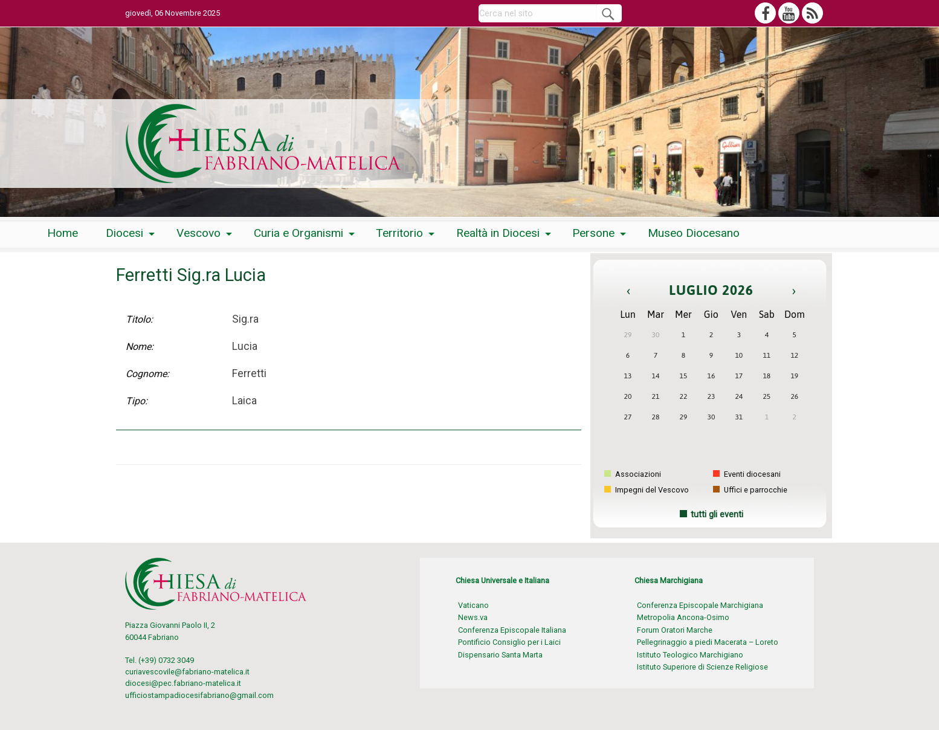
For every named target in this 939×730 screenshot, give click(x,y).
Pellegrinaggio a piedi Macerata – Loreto (707, 642)
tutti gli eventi (717, 514)
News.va (473, 617)
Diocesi (124, 233)
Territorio (399, 233)
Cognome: (147, 374)
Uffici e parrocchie (750, 489)
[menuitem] (62, 233)
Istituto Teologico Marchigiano (690, 654)
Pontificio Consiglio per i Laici (509, 642)
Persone (593, 233)
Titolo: (139, 319)
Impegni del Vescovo (646, 489)
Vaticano (473, 605)
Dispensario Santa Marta (500, 654)
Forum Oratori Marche (674, 630)
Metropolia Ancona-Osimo (683, 617)
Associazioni (632, 474)
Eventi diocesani (747, 474)
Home (62, 233)
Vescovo (198, 233)
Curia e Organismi (298, 233)
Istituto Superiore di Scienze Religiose (702, 666)
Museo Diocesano (694, 233)
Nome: (139, 346)
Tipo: (136, 401)
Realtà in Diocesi (498, 233)
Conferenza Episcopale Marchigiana (700, 605)
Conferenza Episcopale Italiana (512, 630)
